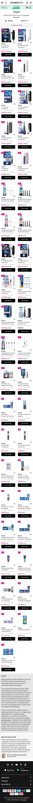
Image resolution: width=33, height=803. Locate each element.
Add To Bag (8, 54)
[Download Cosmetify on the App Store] (9, 770)
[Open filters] (8, 21)
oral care (26, 15)
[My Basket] (30, 2)
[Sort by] (25, 21)
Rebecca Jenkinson (20, 755)
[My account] (26, 2)
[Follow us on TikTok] (25, 764)
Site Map (23, 800)
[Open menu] (3, 2)
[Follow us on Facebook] (12, 764)
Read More (16, 17)
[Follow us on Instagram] (8, 764)
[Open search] (6, 2)
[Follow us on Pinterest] (21, 764)
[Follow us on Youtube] (16, 764)
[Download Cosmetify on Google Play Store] (23, 770)
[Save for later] (13, 41)
